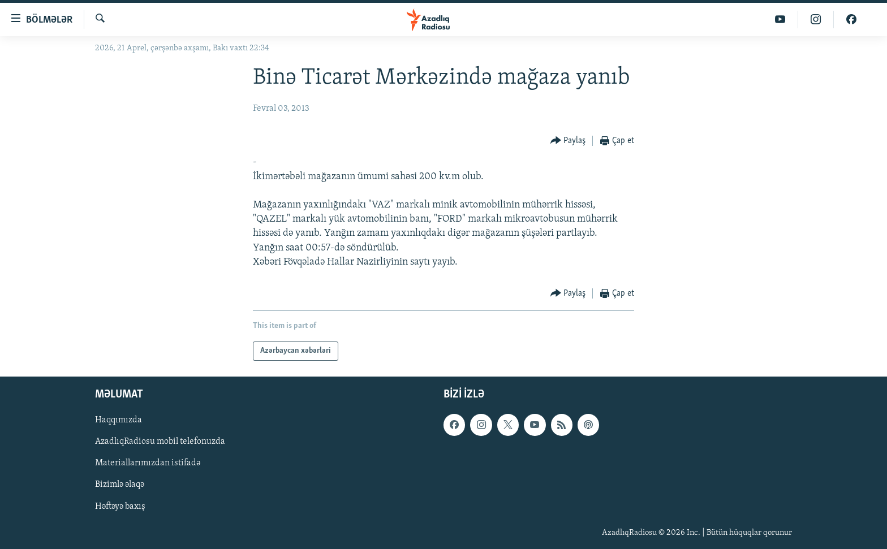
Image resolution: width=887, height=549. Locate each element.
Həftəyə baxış (120, 506)
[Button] (568, 141)
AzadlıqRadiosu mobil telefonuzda (160, 441)
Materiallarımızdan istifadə (147, 463)
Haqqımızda (118, 420)
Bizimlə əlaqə (119, 485)
